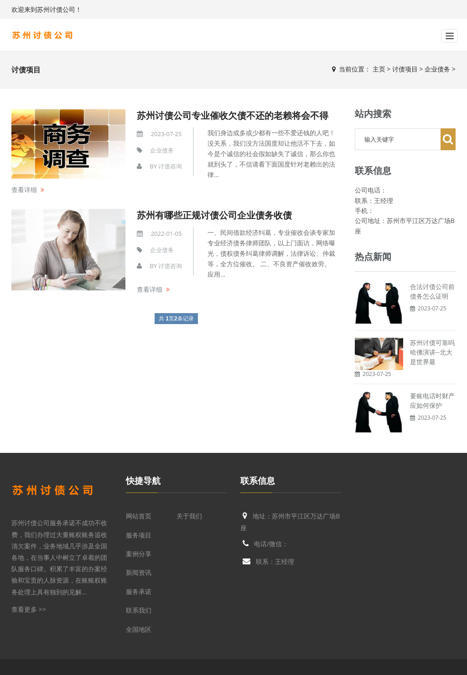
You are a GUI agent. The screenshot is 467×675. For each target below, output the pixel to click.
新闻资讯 (138, 572)
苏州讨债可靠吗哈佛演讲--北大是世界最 (432, 352)
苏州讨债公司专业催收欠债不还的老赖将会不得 (232, 115)
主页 (379, 69)
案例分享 (138, 553)
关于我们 (189, 516)
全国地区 (138, 629)
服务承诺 (138, 591)
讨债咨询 (170, 166)
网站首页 (138, 516)
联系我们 (138, 610)
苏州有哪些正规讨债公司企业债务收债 (214, 215)
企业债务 (437, 69)
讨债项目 (405, 69)
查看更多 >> (28, 609)
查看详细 (24, 189)
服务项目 (138, 535)
